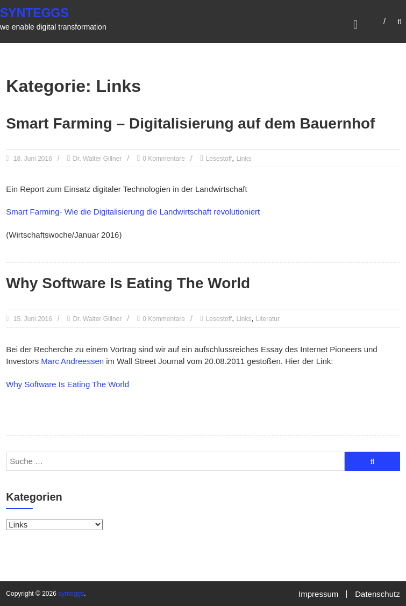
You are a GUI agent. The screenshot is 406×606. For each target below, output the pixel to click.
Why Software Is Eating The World (128, 283)
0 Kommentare (164, 158)
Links (244, 158)
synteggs (34, 13)
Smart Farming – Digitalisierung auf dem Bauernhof (190, 123)
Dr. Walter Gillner (97, 158)
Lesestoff (219, 158)
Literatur (268, 319)
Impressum (318, 593)
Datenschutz (377, 593)
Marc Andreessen (72, 361)
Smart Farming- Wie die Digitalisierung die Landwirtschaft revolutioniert (133, 211)
